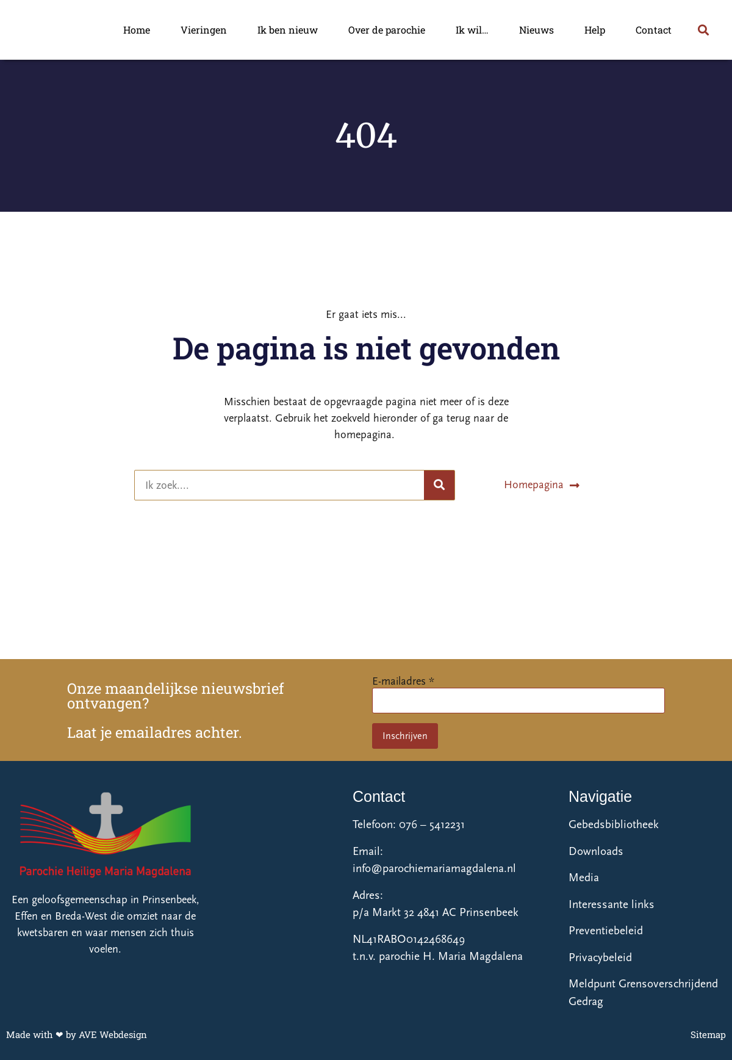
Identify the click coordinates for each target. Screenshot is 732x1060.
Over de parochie (386, 29)
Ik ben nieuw (287, 29)
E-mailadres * (403, 681)
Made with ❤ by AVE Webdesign (76, 1034)
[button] (703, 30)
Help (594, 29)
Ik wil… (472, 29)
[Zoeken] (439, 485)
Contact (654, 29)
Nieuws (536, 29)
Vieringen (204, 29)
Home (136, 29)
